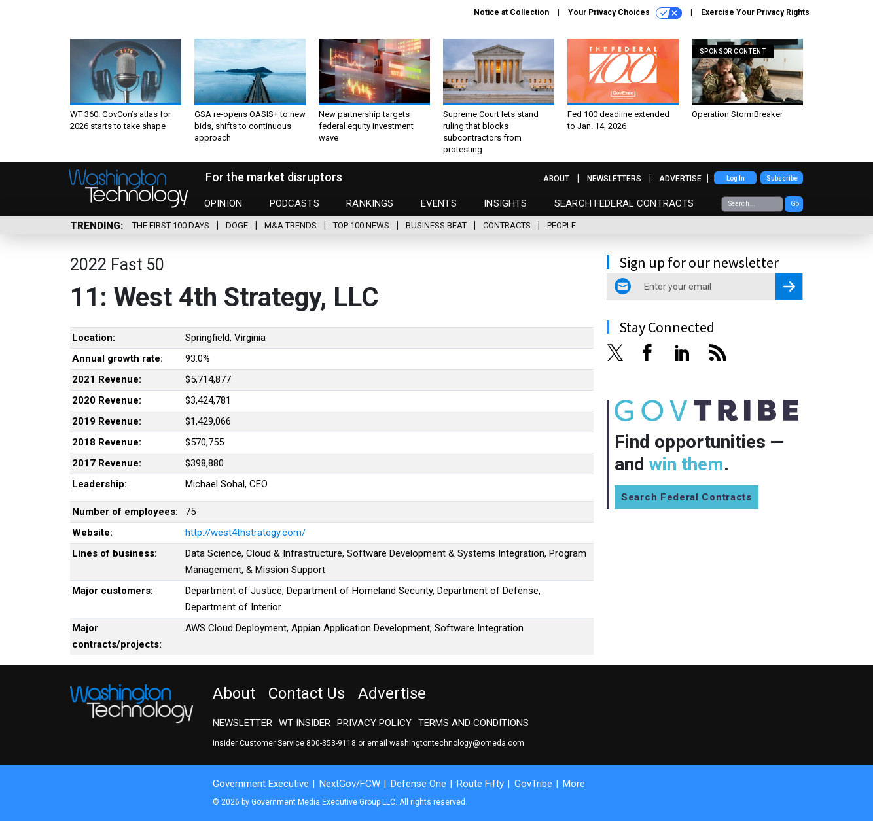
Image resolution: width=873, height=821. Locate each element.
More (574, 784)
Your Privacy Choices (625, 13)
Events (439, 203)
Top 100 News (361, 225)
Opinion (223, 203)
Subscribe (782, 178)
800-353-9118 (331, 743)
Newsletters (614, 178)
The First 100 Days (170, 225)
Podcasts (294, 203)
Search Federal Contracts (624, 203)
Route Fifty (480, 784)
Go (795, 203)
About (556, 178)
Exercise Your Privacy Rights (755, 12)
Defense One (418, 784)
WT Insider (304, 723)
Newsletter (242, 723)
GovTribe (533, 784)
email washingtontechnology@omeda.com (445, 743)
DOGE (237, 225)
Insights (505, 203)
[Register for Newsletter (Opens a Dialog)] (788, 286)
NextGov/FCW (349, 784)
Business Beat (436, 225)
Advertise (680, 178)
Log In (735, 178)
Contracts (507, 225)
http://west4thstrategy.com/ (245, 532)
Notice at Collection (511, 12)
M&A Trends (290, 225)
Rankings (369, 203)
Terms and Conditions (473, 723)
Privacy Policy (374, 723)
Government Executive (261, 784)
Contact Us (306, 693)
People (561, 225)
